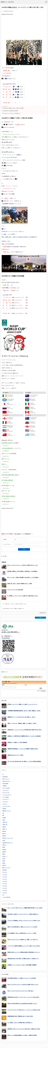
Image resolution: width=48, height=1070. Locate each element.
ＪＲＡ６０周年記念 (6, 897)
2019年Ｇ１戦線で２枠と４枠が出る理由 (13, 108)
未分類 (3, 840)
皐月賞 (3, 858)
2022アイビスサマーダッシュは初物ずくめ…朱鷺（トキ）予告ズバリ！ (23, 939)
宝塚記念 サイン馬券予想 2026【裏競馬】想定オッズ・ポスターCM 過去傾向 (24, 736)
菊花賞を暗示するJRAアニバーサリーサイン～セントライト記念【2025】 (23, 997)
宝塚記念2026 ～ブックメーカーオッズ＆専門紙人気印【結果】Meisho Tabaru (25, 729)
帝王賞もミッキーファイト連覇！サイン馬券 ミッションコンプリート (23, 704)
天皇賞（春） (5, 822)
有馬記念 (4, 835)
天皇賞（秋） (5, 824)
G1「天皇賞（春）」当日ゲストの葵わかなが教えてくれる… (15, 603)
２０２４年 (4, 890)
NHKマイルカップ (6, 778)
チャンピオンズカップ (6, 794)
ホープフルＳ (5, 801)
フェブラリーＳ (5, 799)
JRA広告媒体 (5, 776)
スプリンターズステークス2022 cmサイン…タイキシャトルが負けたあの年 (24, 1009)
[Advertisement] (24, 27)
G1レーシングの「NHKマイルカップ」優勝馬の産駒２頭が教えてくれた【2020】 (25, 907)
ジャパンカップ (5, 790)
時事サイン (4, 833)
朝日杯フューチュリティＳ (7, 838)
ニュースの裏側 (5, 797)
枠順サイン (4, 844)
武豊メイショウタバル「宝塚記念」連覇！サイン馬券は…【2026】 (22, 723)
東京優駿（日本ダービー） (7, 842)
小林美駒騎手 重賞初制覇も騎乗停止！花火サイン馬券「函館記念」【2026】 (24, 710)
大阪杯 (3, 819)
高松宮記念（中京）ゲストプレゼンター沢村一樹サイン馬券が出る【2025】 (24, 1028)
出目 (5, 556)
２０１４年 (4, 872)
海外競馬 (4, 849)
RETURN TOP (43, 612)
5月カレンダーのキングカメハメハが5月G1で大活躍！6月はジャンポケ (22, 565)
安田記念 (4, 826)
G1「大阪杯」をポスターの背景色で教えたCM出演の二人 (20, 1022)
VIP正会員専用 (5, 783)
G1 (3, 556)
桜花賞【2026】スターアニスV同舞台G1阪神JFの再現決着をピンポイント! (24, 952)
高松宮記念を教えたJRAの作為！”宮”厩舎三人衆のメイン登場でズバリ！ (23, 958)
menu (46, 2)
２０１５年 (4, 874)
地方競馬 (4, 817)
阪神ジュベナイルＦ (6, 867)
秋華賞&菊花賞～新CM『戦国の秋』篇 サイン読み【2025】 (20, 1016)
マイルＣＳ (4, 803)
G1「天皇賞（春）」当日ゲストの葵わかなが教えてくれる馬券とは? (19, 237)
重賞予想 (4, 865)
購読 (3, 684)
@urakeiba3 (6, 638)
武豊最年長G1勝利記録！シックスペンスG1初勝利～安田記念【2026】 (23, 748)
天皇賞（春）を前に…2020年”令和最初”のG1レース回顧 (19, 583)
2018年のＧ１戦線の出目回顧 (10, 110)
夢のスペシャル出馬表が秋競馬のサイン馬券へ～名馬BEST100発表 (22, 1035)
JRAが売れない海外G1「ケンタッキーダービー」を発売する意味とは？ (23, 914)
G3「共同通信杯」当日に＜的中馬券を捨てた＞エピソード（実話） (22, 933)
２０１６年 (4, 876)
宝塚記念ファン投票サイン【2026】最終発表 (17, 742)
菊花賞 (3, 863)
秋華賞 (3, 860)
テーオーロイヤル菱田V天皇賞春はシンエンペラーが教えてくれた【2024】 (24, 945)
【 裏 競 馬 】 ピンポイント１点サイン (9, 683)
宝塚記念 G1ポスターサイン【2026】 (16, 755)
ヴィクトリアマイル (6, 806)
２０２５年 (4, 892)
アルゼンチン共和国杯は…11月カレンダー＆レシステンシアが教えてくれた (24, 920)
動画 (3, 815)
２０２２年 (4, 888)
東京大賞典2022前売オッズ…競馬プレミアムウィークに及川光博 (22, 978)
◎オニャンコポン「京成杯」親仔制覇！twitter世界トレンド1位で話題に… (23, 577)
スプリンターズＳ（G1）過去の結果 (15, 589)
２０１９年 (4, 883)
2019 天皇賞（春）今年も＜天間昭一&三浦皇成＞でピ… (14, 608)
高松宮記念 (4, 869)
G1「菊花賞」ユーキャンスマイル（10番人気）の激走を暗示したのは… (22, 595)
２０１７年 (4, 879)
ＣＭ (3, 894)
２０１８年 (4, 881)
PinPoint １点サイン (6, 781)
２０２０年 (4, 885)
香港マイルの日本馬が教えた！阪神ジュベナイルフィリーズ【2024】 (23, 926)
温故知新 (4, 851)
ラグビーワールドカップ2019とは (11, 113)
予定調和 (4, 808)
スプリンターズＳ (5, 792)
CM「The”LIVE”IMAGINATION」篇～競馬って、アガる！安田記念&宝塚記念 (24, 761)
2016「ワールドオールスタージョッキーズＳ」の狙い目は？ (21, 990)
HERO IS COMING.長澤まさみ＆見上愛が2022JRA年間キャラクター (22, 1003)
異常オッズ (4, 856)
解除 (25, 684)
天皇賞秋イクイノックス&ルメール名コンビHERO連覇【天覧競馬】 (22, 964)
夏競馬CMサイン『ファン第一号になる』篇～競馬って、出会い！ (22, 717)
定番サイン (4, 828)
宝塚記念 (4, 831)
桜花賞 (3, 847)
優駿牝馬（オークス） (6, 810)
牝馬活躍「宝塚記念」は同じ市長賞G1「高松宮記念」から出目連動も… (22, 571)
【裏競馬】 (4, 785)
